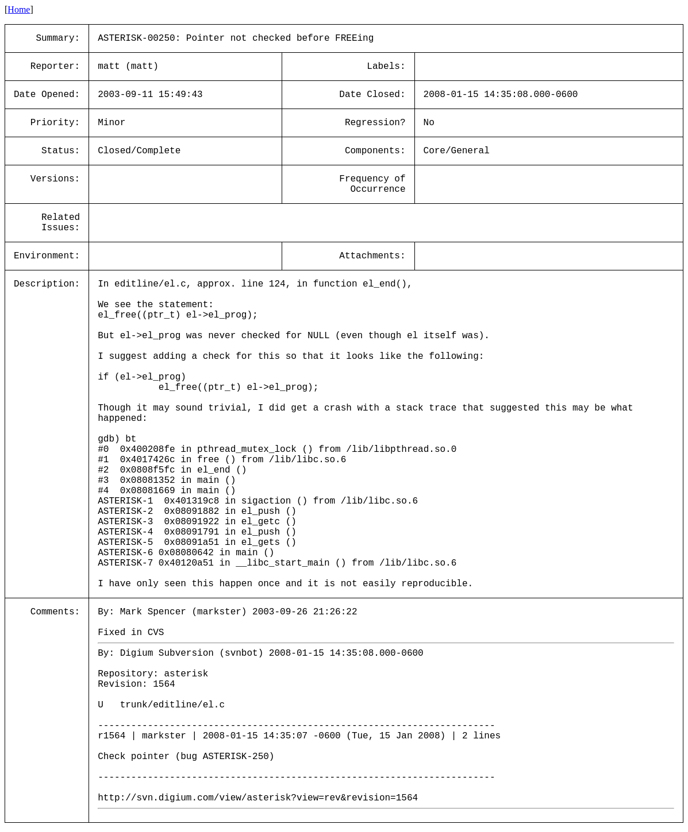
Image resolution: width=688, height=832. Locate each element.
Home (18, 9)
